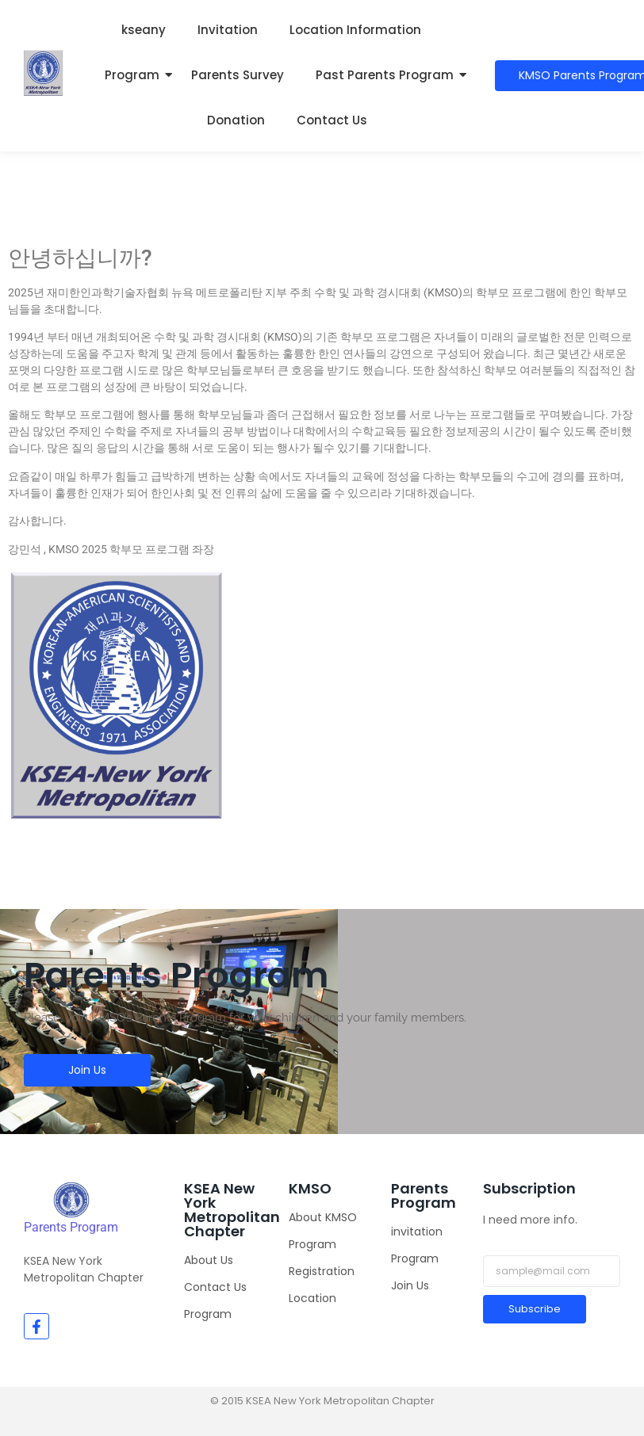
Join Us (410, 1285)
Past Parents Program (385, 75)
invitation (417, 1231)
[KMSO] (71, 1200)
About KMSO (323, 1217)
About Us (208, 1260)
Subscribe (534, 1308)
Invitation (227, 29)
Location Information (355, 29)
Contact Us (332, 120)
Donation (236, 120)
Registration (322, 1271)
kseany (143, 29)
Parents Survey (237, 75)
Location (312, 1298)
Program (132, 75)
